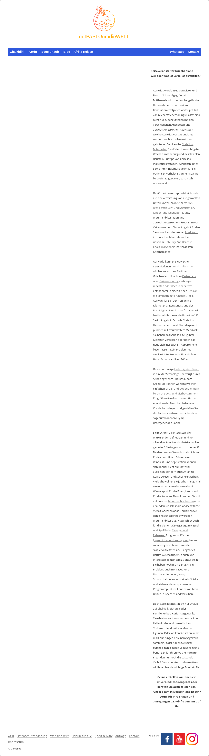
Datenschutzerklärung (32, 736)
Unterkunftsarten (182, 266)
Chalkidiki (17, 51)
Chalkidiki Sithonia (169, 608)
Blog (66, 51)
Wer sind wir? (59, 736)
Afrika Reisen (83, 51)
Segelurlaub (50, 51)
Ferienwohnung (169, 281)
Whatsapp (177, 51)
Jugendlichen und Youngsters (170, 540)
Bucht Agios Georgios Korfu (169, 310)
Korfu (33, 51)
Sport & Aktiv (103, 736)
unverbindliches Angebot (173, 682)
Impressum (16, 742)
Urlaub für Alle (82, 736)
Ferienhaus (189, 276)
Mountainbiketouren (181, 501)
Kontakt (193, 51)
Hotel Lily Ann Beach (186, 369)
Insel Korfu (191, 232)
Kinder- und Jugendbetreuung (171, 212)
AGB (11, 736)
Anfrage (120, 736)
